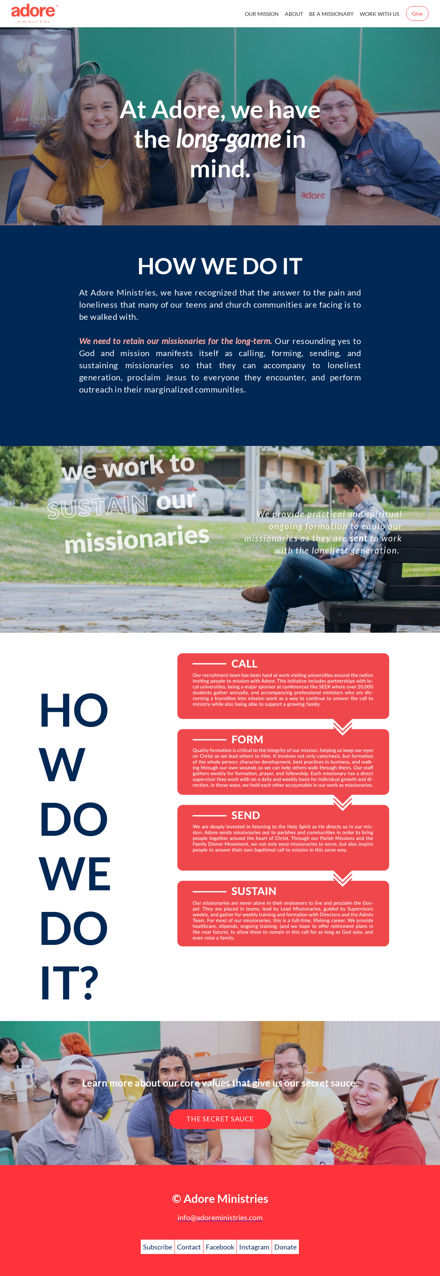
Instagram (254, 1247)
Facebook (220, 1247)
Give (417, 13)
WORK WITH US (379, 14)
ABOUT (294, 14)
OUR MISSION (262, 14)
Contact (189, 1247)
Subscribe (157, 1247)
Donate (285, 1247)
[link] (282, 646)
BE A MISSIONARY (331, 14)
